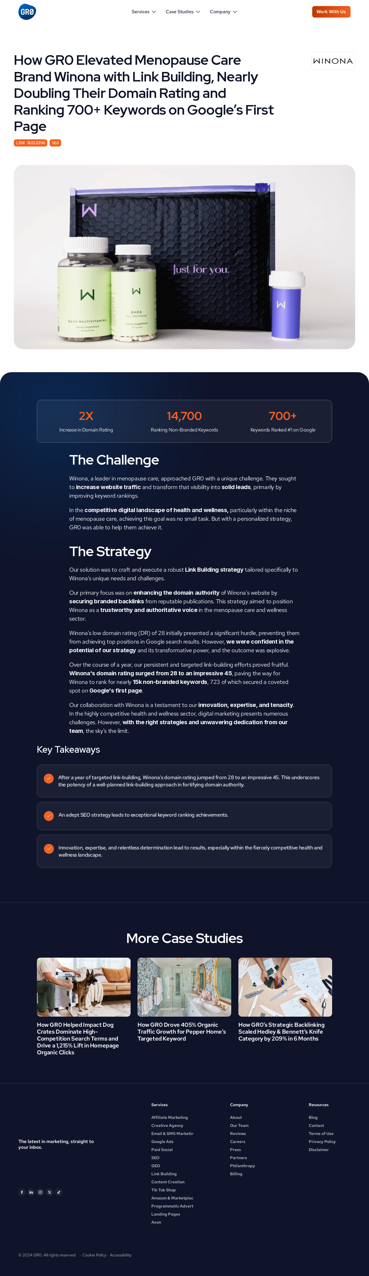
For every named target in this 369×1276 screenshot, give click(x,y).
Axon (156, 1222)
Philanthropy (242, 1165)
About (236, 1117)
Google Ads (162, 1141)
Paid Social (162, 1149)
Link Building (164, 1173)
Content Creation (167, 1181)
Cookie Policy (94, 1255)
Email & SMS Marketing (173, 1133)
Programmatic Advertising (177, 1206)
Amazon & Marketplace (173, 1198)
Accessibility (120, 1255)
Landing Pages (165, 1214)
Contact (316, 1125)
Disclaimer (319, 1149)
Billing (236, 1173)
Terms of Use (321, 1133)
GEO (155, 1165)
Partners (238, 1157)
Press (235, 1149)
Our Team (239, 1125)
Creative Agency (167, 1125)
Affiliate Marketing (169, 1117)
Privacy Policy (322, 1141)
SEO (155, 1157)
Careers (237, 1141)
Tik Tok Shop (163, 1190)
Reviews (238, 1133)
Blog (313, 1117)
